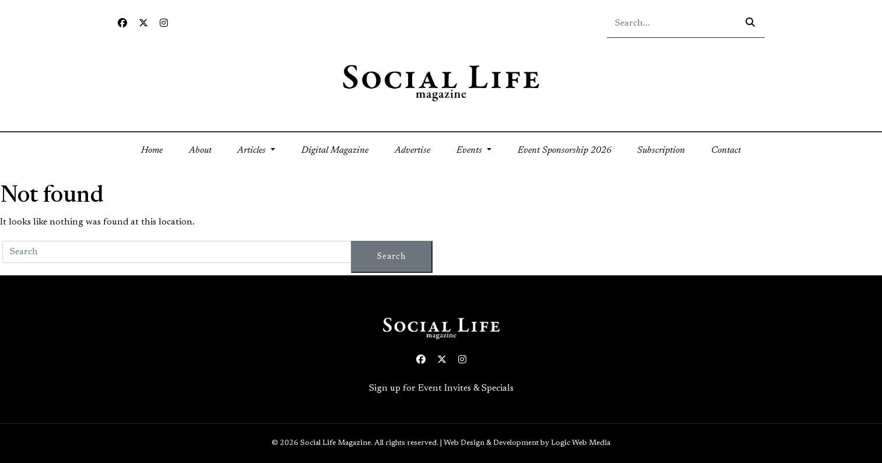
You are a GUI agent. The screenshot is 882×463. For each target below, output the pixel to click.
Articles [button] (252, 150)
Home (158, 149)
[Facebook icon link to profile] (122, 24)
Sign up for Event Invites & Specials (441, 388)
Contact (726, 150)
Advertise (412, 150)
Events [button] (470, 150)
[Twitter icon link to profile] (143, 24)
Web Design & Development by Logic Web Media (527, 443)
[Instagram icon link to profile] (164, 24)
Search (391, 256)
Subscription (661, 150)
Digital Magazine (334, 150)
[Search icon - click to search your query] (750, 23)
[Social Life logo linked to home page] (441, 82)
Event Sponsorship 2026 (565, 150)
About (200, 150)
